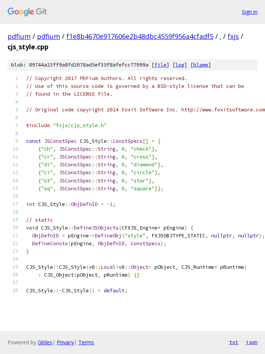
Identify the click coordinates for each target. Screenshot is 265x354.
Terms (86, 342)
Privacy (65, 342)
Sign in (250, 11)
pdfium (19, 36)
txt (233, 342)
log (179, 65)
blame (200, 65)
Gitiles (45, 342)
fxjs (233, 36)
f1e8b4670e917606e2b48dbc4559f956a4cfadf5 (139, 36)
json (252, 342)
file (160, 65)
